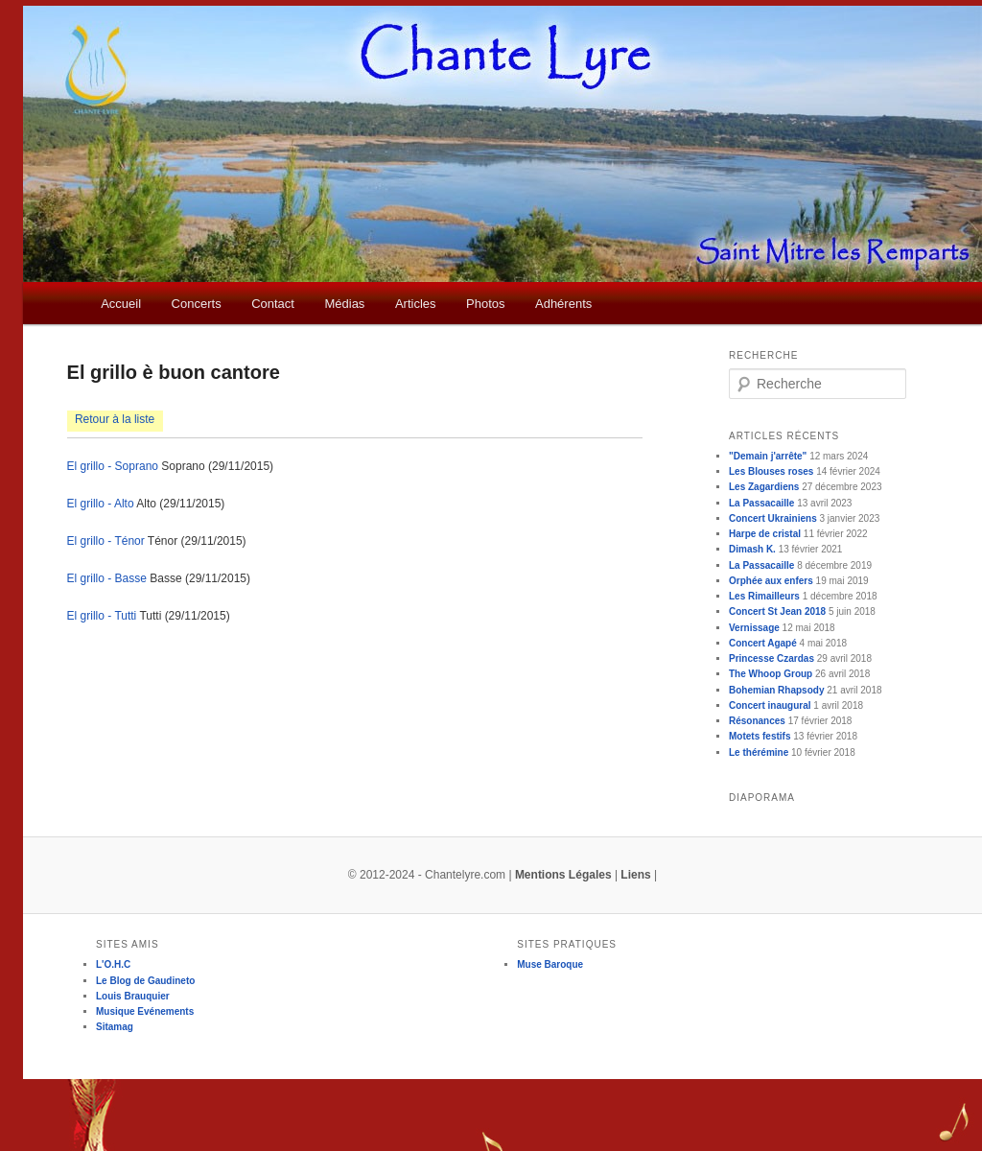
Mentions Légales (563, 874)
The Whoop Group (770, 674)
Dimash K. (752, 549)
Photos (485, 303)
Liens (635, 874)
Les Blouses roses (771, 471)
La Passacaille (761, 503)
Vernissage (754, 627)
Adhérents (563, 303)
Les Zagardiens (764, 487)
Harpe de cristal (765, 534)
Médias (344, 303)
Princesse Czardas (771, 658)
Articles (415, 303)
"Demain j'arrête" (768, 456)
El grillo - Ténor (106, 541)
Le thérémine (758, 752)
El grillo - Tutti (102, 615)
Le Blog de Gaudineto (145, 980)
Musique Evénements (145, 1011)
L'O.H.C (113, 964)
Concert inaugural (770, 705)
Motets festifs (759, 736)
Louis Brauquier (133, 996)
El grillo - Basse (107, 578)
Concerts (197, 303)
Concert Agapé (763, 643)
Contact (272, 303)
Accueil (121, 303)
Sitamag (114, 1027)
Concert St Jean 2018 (777, 611)
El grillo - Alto (100, 503)
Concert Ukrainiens (773, 518)
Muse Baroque (550, 964)
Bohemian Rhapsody (776, 690)
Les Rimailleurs (764, 596)
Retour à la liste (114, 419)
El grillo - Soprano (112, 466)
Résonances (757, 721)
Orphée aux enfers (771, 581)
